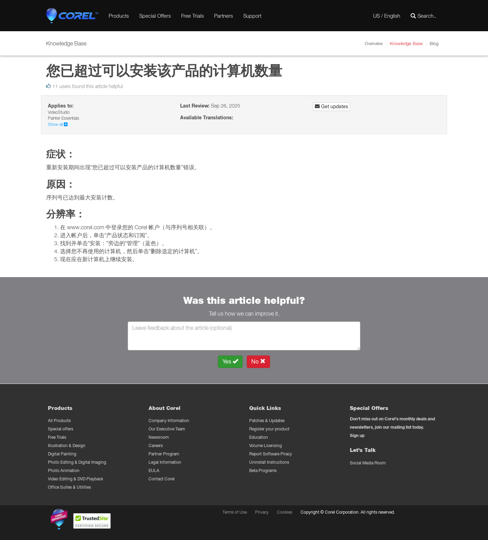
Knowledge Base (406, 43)
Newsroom (159, 437)
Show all (58, 124)
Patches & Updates (267, 420)
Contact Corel (162, 478)
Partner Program (164, 453)
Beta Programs (263, 470)
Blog (434, 43)
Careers (156, 445)
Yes (230, 361)
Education (258, 437)
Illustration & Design (66, 445)
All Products (59, 420)
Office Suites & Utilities (69, 487)
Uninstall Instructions (269, 462)
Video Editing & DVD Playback (75, 478)
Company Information (169, 420)
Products (119, 15)
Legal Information (165, 462)
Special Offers (155, 15)
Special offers (60, 428)
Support (252, 15)
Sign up (357, 435)
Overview (374, 43)
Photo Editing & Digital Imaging (77, 462)
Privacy (262, 512)
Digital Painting (62, 453)
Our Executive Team (167, 428)
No (258, 361)
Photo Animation (63, 470)
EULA (154, 470)
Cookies (284, 512)
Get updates (331, 106)
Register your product (269, 428)
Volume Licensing (265, 445)
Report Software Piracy (270, 453)
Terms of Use (234, 512)
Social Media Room (368, 462)
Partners (223, 15)
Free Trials (192, 15)
